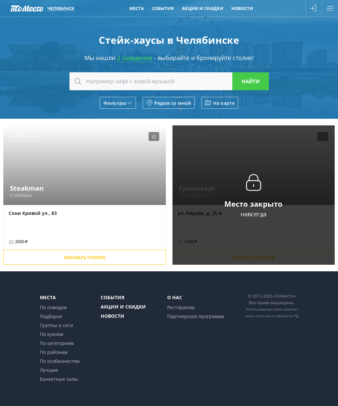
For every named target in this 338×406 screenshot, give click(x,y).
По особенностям (59, 361)
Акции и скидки (123, 307)
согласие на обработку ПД (276, 315)
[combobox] (169, 81)
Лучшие (49, 370)
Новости (112, 316)
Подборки (51, 316)
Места (48, 297)
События (112, 297)
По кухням (51, 334)
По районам (53, 352)
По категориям (57, 343)
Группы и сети (56, 325)
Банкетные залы (59, 379)
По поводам (53, 307)
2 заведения (134, 58)
